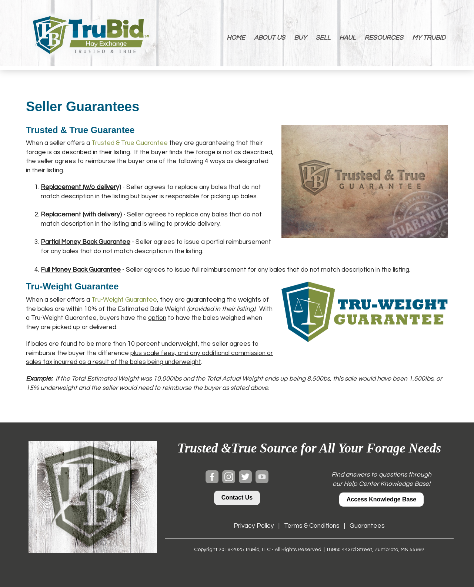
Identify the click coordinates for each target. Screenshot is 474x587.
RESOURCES (383, 37)
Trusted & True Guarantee (129, 143)
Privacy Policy (254, 526)
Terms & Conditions (312, 526)
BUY (300, 37)
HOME (236, 37)
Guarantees (367, 526)
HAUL (347, 37)
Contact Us (237, 497)
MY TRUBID (428, 37)
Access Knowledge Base (382, 499)
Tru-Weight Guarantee (124, 299)
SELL (323, 37)
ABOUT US (269, 37)
